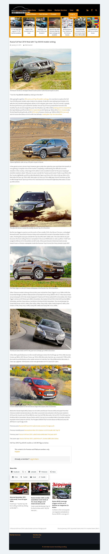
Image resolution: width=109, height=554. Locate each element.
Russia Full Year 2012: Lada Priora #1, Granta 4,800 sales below (39, 438)
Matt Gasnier (29, 45)
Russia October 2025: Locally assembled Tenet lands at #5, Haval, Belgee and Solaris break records (40, 501)
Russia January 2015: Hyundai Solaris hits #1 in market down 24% (78, 528)
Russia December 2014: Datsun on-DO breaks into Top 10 (42, 430)
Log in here (34, 459)
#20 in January (64, 112)
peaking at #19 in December (61, 108)
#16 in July (35, 112)
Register (17, 452)
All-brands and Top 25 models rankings (37, 99)
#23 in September (34, 110)
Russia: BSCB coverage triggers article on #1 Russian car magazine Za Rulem (60, 504)
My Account (36, 537)
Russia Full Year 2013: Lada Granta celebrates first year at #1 (38, 434)
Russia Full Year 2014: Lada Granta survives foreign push (36, 426)
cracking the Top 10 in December (52, 114)
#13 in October (62, 110)
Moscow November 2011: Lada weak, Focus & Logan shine (18, 499)
